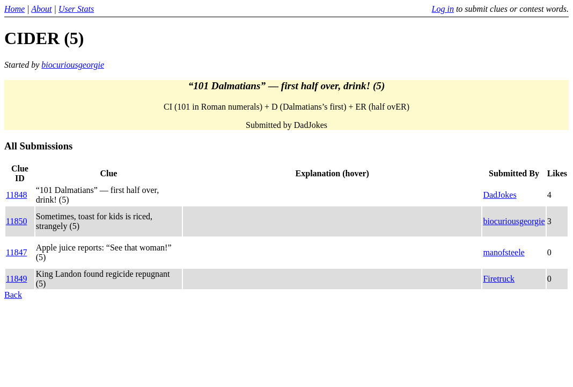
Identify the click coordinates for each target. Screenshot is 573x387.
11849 (16, 278)
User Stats (76, 8)
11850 (16, 221)
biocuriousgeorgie (72, 64)
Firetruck (499, 278)
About (41, 8)
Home (14, 8)
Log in (443, 8)
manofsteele (503, 252)
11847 (16, 252)
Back (13, 294)
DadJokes (499, 194)
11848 (16, 194)
